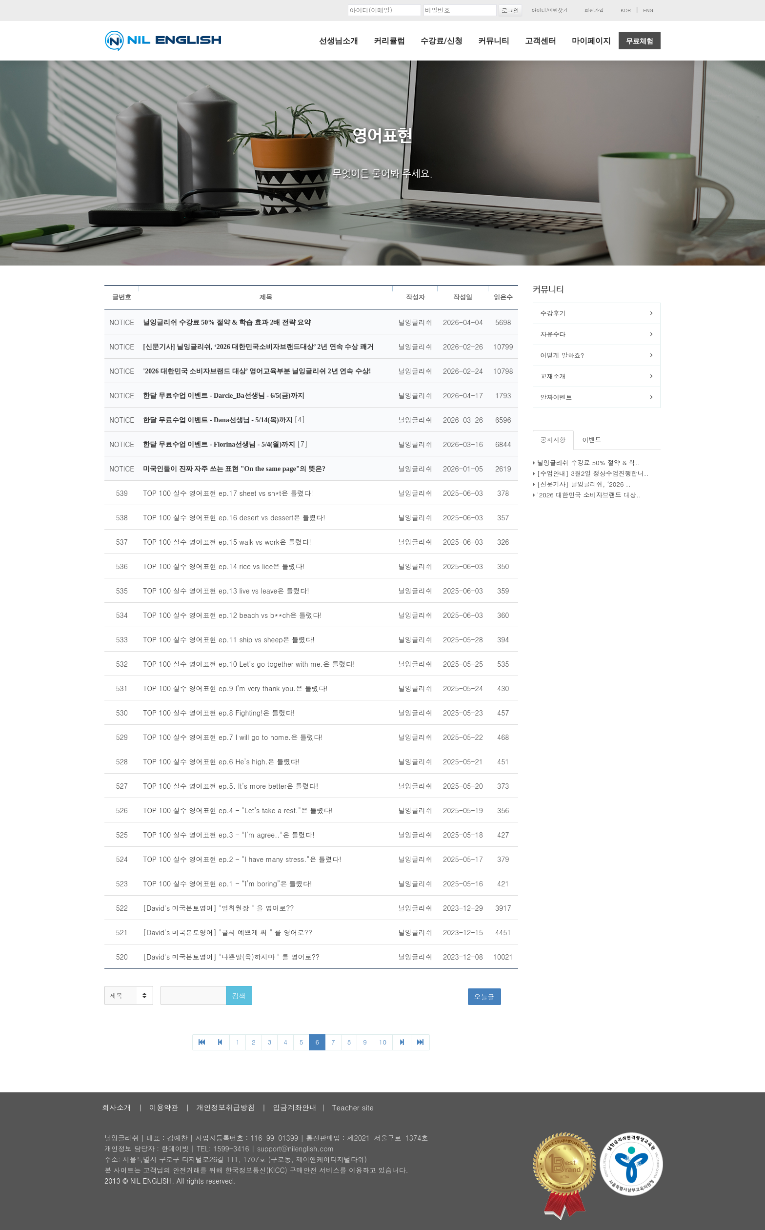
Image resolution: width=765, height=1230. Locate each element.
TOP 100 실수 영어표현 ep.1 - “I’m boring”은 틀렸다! (227, 883)
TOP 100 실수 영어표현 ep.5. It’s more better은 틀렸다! (230, 786)
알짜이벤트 (556, 397)
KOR (626, 10)
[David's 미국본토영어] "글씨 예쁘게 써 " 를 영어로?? (227, 932)
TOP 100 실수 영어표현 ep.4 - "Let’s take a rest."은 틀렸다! (238, 810)
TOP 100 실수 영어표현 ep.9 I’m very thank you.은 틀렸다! (235, 688)
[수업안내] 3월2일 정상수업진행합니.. (593, 473)
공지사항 (553, 439)
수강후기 (553, 313)
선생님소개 (338, 40)
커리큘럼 (389, 40)
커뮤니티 (493, 40)
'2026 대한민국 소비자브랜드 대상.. (589, 494)
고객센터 (540, 40)
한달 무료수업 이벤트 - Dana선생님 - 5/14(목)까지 (218, 420)
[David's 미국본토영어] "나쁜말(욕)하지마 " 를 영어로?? (231, 957)
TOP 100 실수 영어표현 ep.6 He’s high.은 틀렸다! (221, 761)
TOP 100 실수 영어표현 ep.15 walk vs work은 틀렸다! (227, 542)
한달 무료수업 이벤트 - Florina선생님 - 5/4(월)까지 (220, 444)
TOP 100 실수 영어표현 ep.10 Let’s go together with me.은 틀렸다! (249, 664)
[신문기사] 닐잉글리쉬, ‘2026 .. (584, 484)
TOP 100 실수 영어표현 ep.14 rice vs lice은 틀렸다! (223, 566)
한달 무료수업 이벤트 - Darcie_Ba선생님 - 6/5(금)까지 (223, 395)
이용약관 (164, 1107)
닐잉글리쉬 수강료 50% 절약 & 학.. (588, 462)
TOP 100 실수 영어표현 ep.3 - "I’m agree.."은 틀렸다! (229, 835)
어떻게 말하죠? (562, 355)
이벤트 (592, 439)
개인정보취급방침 (225, 1107)
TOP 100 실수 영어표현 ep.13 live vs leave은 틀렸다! (226, 590)
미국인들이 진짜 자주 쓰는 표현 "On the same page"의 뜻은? (234, 468)
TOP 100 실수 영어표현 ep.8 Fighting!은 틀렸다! (219, 713)
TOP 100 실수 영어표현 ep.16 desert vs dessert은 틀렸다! (234, 517)
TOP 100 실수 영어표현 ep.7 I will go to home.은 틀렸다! (232, 737)
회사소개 (116, 1107)
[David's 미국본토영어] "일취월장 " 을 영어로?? (218, 908)
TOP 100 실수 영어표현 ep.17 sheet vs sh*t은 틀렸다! (228, 493)
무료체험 (639, 41)
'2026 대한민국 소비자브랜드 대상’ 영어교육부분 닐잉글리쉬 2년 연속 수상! (257, 371)
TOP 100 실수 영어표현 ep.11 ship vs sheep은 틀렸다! (229, 639)
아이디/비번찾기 (549, 10)
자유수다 (553, 334)
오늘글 (484, 997)
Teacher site (353, 1107)
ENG (648, 10)
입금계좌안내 (295, 1107)
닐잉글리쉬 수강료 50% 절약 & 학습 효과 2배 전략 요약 (227, 322)
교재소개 (553, 376)
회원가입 (594, 10)
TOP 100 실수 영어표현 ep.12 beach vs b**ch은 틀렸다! (232, 615)
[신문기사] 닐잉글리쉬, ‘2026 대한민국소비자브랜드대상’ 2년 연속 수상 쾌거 (258, 346)
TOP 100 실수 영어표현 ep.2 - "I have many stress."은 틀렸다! (242, 859)
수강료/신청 (442, 40)
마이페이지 (591, 40)
